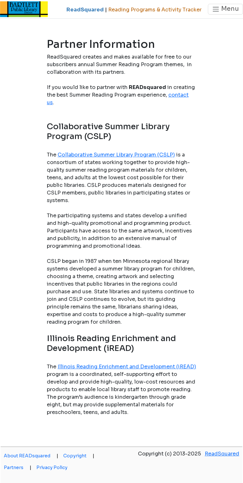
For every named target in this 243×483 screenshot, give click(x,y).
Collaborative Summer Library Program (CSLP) (116, 154)
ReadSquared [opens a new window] (222, 453)
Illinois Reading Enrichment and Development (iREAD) (127, 366)
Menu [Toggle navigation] (225, 9)
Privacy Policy (51, 467)
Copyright (78, 456)
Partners (17, 467)
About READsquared (31, 456)
